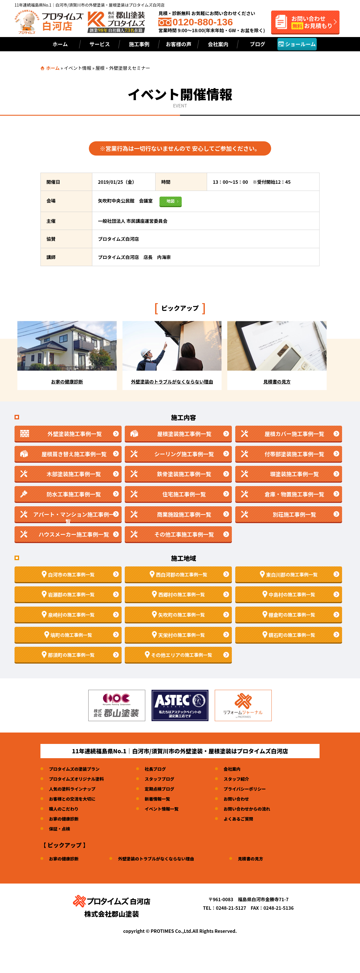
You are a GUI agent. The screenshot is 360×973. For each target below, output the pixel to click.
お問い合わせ (244, 798)
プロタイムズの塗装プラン (76, 768)
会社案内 (218, 44)
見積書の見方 (259, 858)
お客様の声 (178, 44)
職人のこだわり (65, 808)
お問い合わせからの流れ (256, 808)
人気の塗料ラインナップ (74, 788)
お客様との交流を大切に (74, 798)
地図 (171, 201)
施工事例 (139, 44)
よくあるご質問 (247, 818)
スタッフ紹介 (244, 778)
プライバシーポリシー (253, 788)
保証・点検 (60, 828)
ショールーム (297, 44)
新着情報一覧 (162, 798)
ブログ (257, 44)
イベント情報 (77, 67)
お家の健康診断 (65, 818)
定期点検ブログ (165, 788)
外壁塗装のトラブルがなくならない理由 (161, 858)
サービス (99, 44)
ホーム (60, 44)
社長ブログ (160, 768)
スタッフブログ (165, 778)
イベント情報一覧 (167, 808)
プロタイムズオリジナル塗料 (78, 778)
